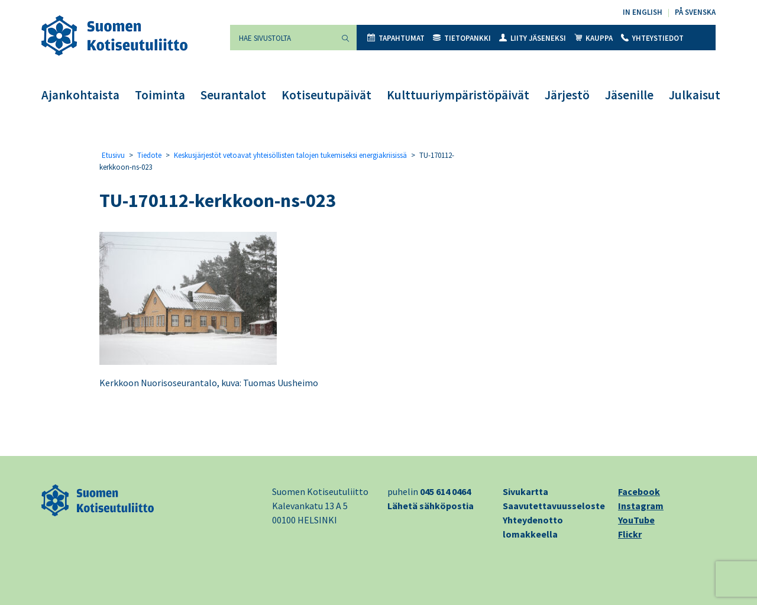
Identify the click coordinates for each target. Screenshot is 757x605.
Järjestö (567, 95)
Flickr (630, 534)
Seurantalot (233, 95)
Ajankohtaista (80, 95)
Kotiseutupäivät (326, 95)
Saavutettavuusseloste (554, 506)
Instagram (641, 506)
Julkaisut (694, 95)
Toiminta (160, 95)
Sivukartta (525, 491)
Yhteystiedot (652, 38)
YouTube (636, 520)
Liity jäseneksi (532, 38)
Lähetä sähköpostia (430, 506)
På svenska (695, 12)
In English (642, 12)
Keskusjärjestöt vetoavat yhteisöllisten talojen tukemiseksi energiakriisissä (290, 155)
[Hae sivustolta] (282, 37)
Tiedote (149, 155)
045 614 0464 (445, 491)
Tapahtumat (396, 38)
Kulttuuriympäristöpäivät (458, 95)
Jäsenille (629, 95)
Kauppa (593, 38)
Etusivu (113, 155)
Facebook (639, 491)
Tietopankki (462, 38)
